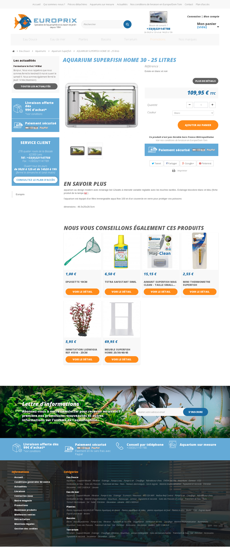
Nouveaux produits (25, 512)
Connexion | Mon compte (203, 16)
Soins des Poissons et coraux (171, 501)
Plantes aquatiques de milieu (134, 512)
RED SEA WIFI (148, 497)
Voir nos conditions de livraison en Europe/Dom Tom (181, 142)
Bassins (107, 41)
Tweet (156, 165)
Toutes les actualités (35, 88)
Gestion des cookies (26, 530)
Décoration (71, 489)
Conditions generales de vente (32, 484)
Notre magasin (23, 502)
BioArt (188, 512)
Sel (88, 504)
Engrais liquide (205, 512)
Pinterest (205, 165)
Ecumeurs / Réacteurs (132, 497)
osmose (133, 501)
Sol (113, 527)
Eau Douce (25, 41)
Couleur (152, 114)
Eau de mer (55, 41)
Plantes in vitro (178, 512)
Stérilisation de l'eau (74, 486)
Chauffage (140, 482)
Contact (189, 4)
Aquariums (70, 482)
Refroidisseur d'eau (154, 482)
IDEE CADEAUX (83, 489)
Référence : (152, 68)
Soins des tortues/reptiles (160, 535)
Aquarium (70, 497)
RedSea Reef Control (164, 497)
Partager (171, 165)
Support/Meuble (84, 482)
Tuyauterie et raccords (192, 486)
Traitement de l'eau (110, 486)
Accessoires (130, 527)
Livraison (19, 493)
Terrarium (134, 41)
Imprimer (182, 173)
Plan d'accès (202, 4)
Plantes (83, 41)
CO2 (199, 482)
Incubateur (91, 538)
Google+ (188, 165)
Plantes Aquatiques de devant (107, 512)
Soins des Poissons (93, 486)
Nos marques (198, 41)
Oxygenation (138, 524)
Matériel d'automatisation (170, 486)
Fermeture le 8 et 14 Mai (27, 68)
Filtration (96, 482)
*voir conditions (33, 116)
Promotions (165, 41)
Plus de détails (205, 83)
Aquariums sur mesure (102, 4)
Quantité (152, 107)
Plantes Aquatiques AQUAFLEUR (79, 512)
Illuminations (203, 524)
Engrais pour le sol (74, 516)
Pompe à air (129, 482)
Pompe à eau (116, 482)
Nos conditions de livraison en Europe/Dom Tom (156, 4)
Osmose (192, 482)
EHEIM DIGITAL (170, 482)
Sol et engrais (152, 486)
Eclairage (105, 482)
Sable (93, 504)
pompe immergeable (139, 535)
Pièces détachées (77, 4)
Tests (122, 486)
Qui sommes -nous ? (54, 4)
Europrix (20, 196)
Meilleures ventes (24, 516)
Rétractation (22, 521)
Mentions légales (24, 526)
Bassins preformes (81, 524)
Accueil (36, 4)
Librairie (95, 489)
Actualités (122, 4)
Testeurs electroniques (135, 486)
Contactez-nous (23, 498)
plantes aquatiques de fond (158, 512)
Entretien (207, 486)
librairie (87, 516)
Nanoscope (123, 501)
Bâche (69, 524)
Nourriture (182, 482)
